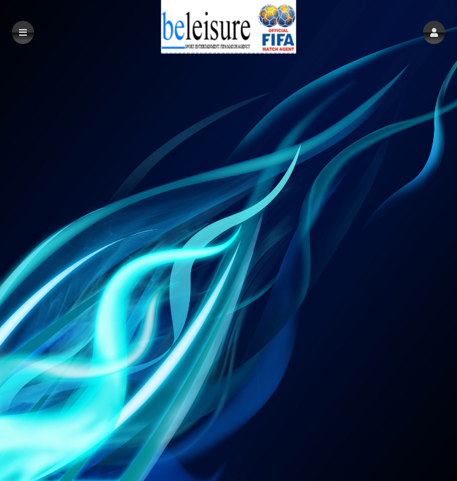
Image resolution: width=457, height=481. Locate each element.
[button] (434, 32)
